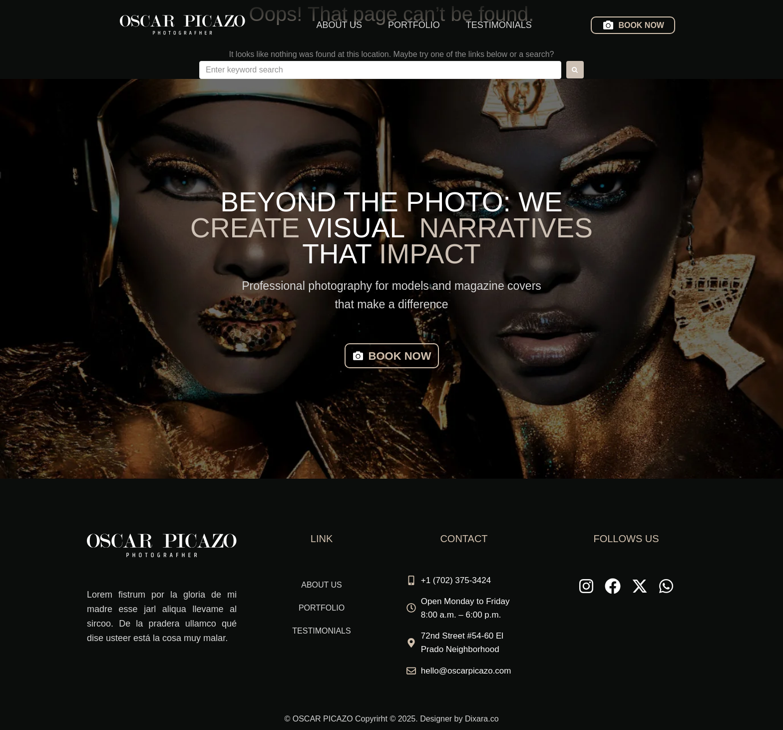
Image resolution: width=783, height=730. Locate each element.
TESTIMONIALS (499, 25)
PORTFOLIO (414, 25)
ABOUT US (339, 25)
